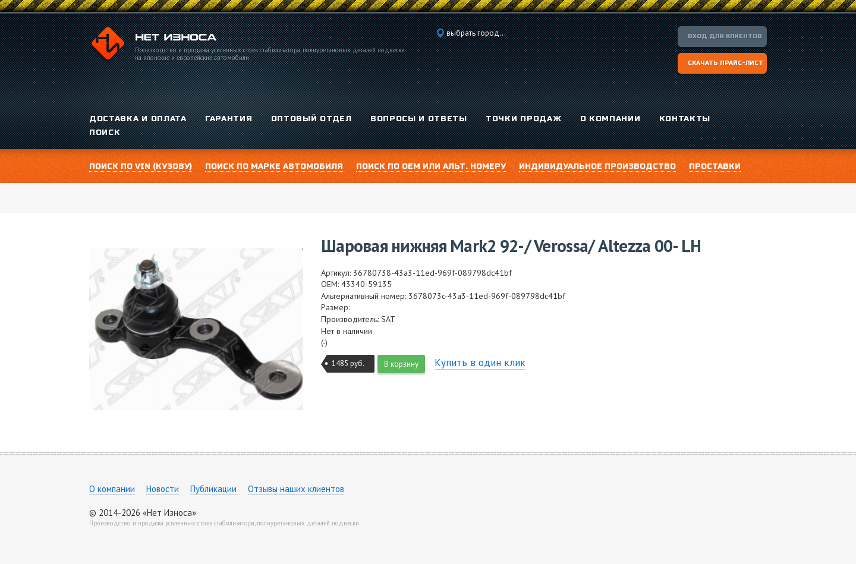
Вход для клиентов (725, 36)
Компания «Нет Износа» (152, 45)
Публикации (213, 488)
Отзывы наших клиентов (296, 488)
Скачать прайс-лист (725, 63)
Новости (162, 488)
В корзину (401, 364)
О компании (112, 488)
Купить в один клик (480, 362)
